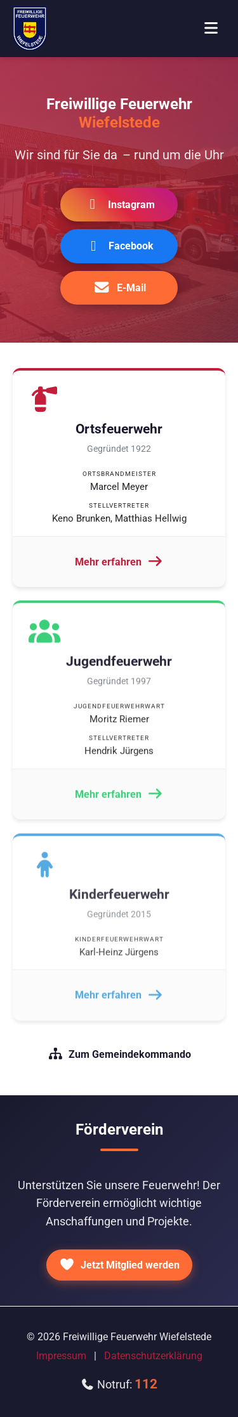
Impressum (61, 1356)
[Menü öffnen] (210, 29)
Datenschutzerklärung (153, 1356)
